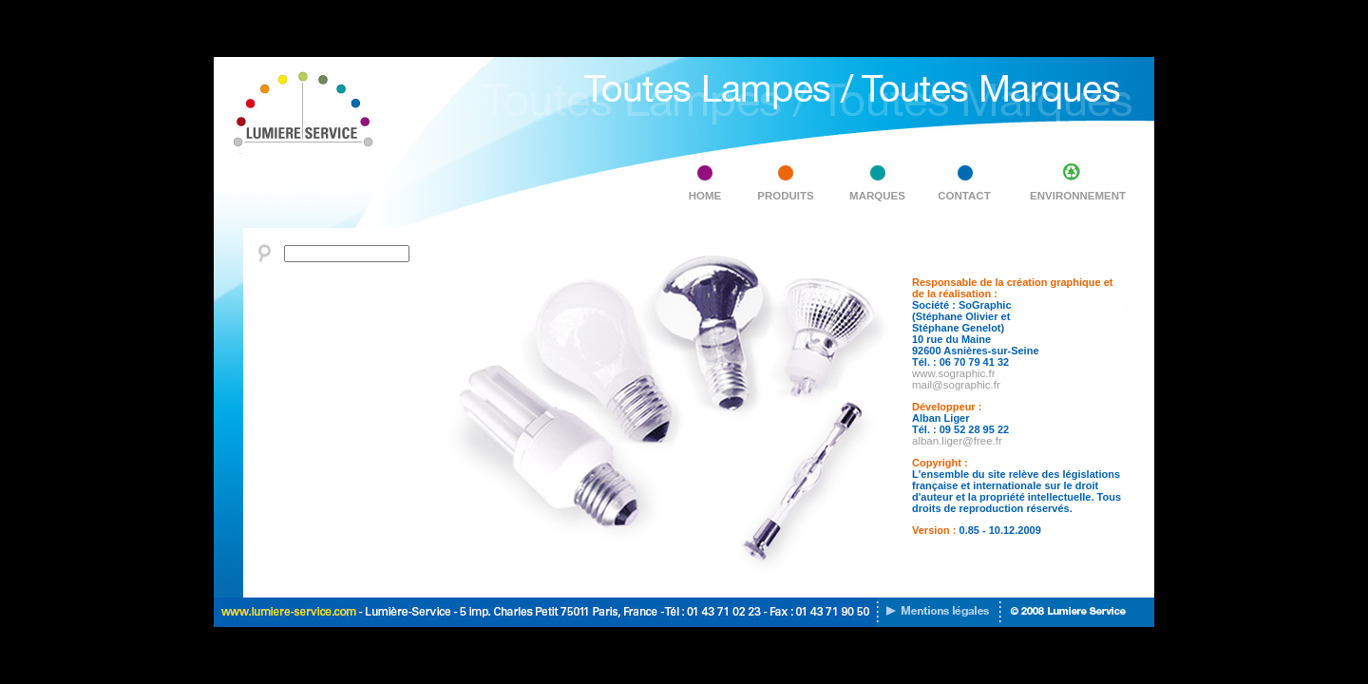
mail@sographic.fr (956, 384)
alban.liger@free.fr (957, 440)
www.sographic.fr (954, 373)
